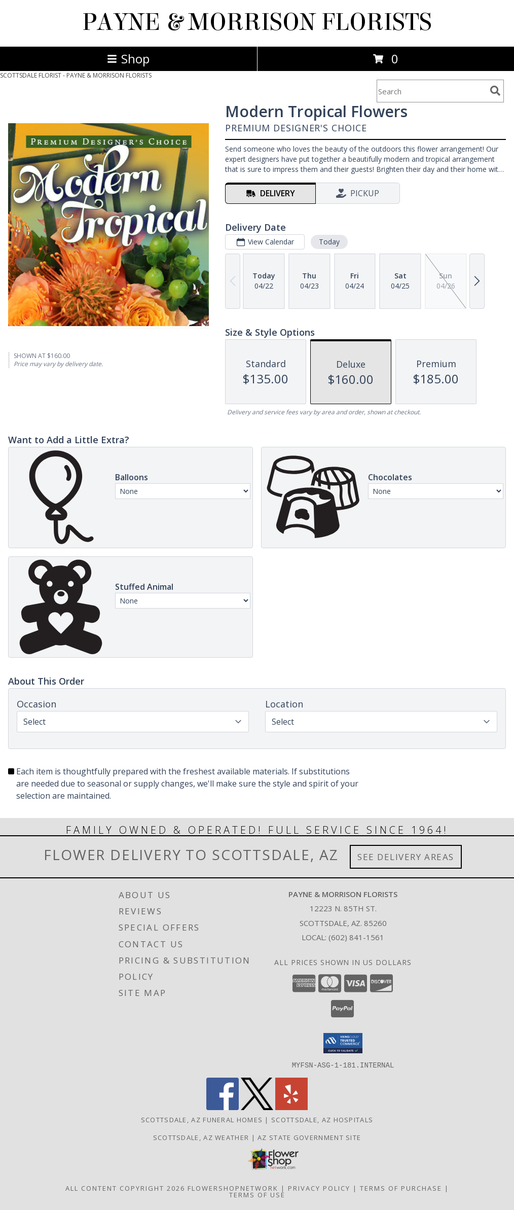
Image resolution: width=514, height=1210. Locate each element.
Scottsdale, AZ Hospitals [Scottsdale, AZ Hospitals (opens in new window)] (322, 1119)
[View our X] (257, 1107)
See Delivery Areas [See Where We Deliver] (405, 857)
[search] (495, 90)
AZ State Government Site (309, 1137)
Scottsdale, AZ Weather (201, 1137)
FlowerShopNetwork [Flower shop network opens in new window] (233, 1187)
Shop (128, 58)
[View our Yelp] (291, 1107)
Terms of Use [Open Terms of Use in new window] (257, 1194)
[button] (342, 1043)
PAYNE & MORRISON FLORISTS (257, 22)
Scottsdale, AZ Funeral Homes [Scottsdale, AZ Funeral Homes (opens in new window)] (202, 1119)
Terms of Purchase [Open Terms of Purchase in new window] (401, 1187)
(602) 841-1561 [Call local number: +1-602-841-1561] (356, 937)
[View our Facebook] (222, 1107)
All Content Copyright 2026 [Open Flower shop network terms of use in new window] (125, 1187)
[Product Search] (431, 91)
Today (329, 241)
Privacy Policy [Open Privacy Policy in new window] (319, 1187)
